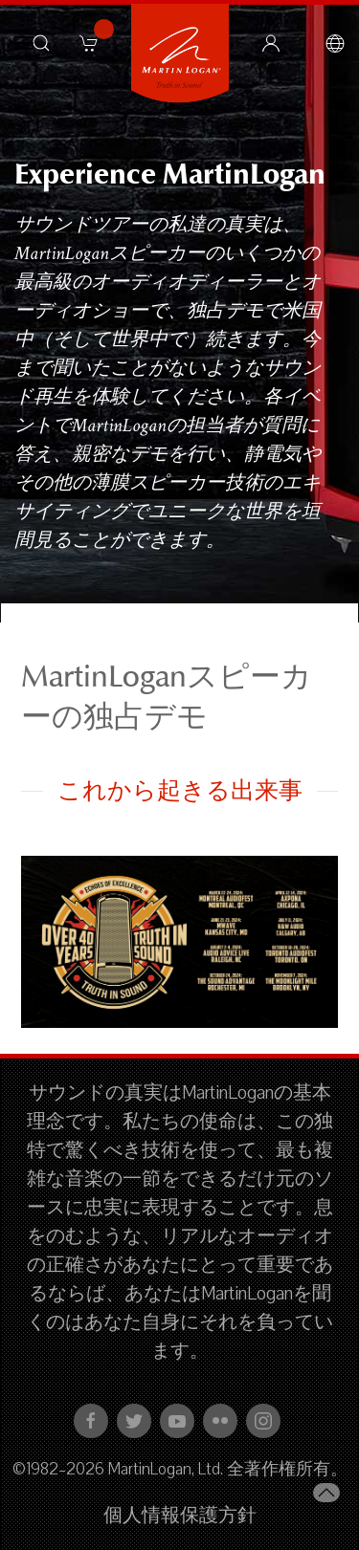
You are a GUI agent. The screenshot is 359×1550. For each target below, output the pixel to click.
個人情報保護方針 (180, 1515)
